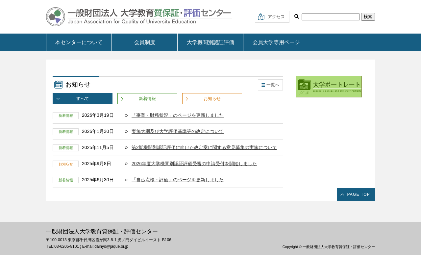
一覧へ (272, 84)
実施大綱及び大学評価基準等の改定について (178, 131)
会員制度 (144, 42)
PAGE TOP (358, 194)
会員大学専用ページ (276, 42)
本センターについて (79, 42)
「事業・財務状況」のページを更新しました (178, 115)
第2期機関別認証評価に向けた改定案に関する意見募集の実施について (204, 147)
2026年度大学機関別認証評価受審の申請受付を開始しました (194, 163)
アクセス (276, 16)
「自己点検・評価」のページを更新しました (178, 179)
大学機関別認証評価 (210, 42)
